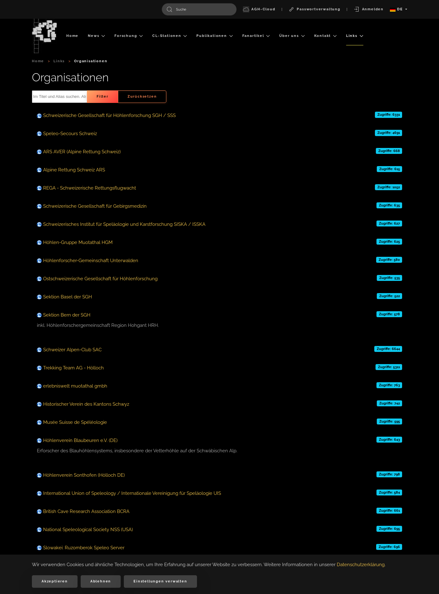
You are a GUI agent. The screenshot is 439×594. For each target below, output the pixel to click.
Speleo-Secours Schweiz (70, 133)
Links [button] (354, 36)
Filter (102, 96)
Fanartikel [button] (256, 36)
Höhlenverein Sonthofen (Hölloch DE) (84, 475)
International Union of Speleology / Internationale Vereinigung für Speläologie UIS (132, 493)
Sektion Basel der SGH (67, 297)
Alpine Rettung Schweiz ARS (74, 170)
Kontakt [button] (325, 36)
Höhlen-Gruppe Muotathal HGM (78, 242)
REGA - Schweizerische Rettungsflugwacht (89, 188)
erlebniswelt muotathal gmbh (75, 386)
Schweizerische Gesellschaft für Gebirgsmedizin (95, 206)
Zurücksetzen (142, 96)
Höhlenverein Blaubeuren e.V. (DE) (80, 440)
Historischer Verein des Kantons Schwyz (86, 404)
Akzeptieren (55, 581)
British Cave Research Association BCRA (86, 511)
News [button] (96, 36)
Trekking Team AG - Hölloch (73, 368)
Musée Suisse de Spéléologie (75, 422)
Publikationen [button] (214, 36)
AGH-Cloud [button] (259, 9)
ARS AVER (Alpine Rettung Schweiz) (82, 152)
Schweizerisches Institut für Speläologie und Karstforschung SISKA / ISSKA (124, 224)
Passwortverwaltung (314, 9)
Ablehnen (100, 581)
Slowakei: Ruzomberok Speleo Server (83, 548)
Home (72, 36)
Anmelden (368, 9)
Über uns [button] (292, 36)
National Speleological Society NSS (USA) (88, 529)
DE (397, 9)
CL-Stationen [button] (169, 36)
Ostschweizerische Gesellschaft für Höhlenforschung (100, 279)
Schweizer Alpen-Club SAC (72, 350)
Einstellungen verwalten (160, 581)
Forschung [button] (128, 36)
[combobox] (199, 9)
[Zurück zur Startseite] (44, 36)
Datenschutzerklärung (361, 564)
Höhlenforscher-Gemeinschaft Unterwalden (90, 260)
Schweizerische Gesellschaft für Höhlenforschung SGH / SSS (109, 115)
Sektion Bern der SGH (66, 315)
